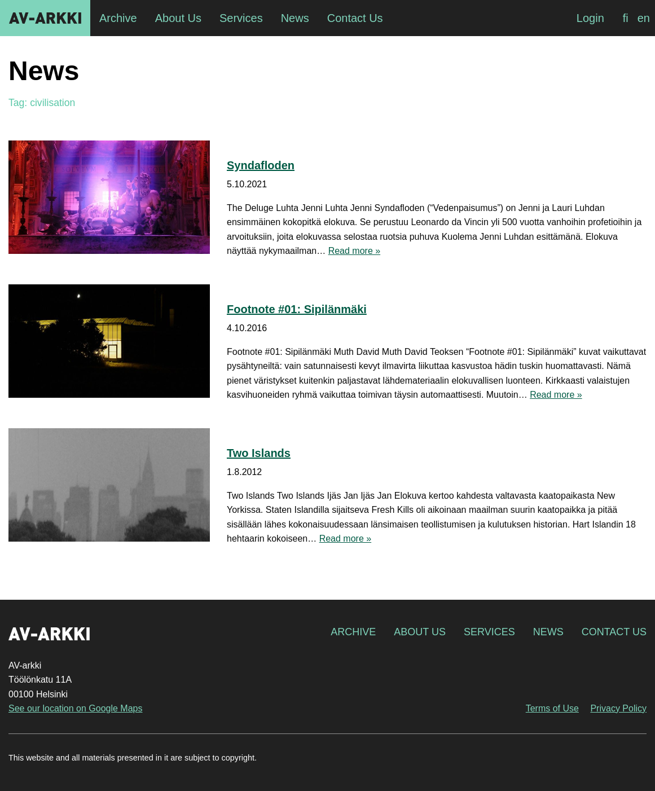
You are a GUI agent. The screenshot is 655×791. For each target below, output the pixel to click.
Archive (353, 632)
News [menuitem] (295, 18)
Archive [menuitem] (118, 18)
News (548, 632)
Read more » (354, 251)
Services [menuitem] (241, 18)
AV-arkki (45, 18)
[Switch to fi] (625, 18)
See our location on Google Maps (75, 708)
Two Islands (259, 453)
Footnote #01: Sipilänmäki (297, 309)
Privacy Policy (618, 708)
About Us (420, 632)
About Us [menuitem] (178, 18)
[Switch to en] (643, 18)
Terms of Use (552, 708)
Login (590, 18)
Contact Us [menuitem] (355, 18)
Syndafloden (260, 165)
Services (489, 632)
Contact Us (614, 632)
